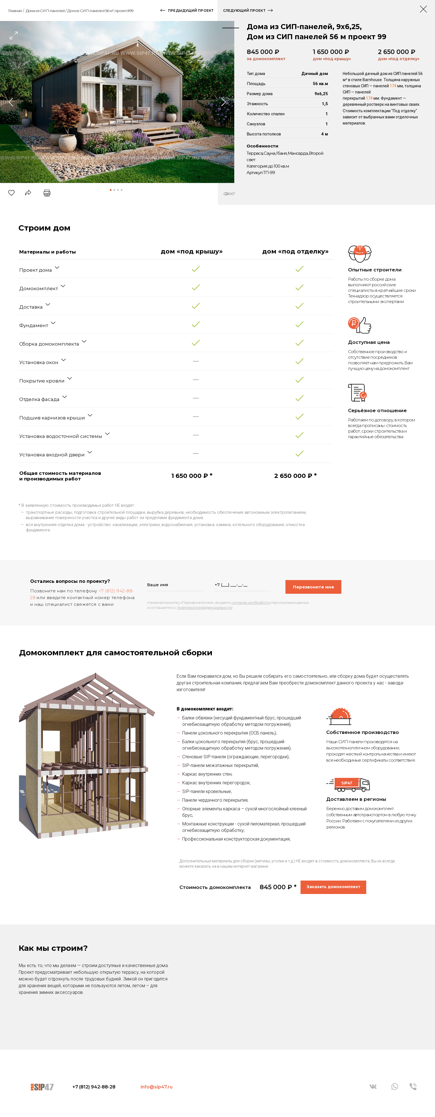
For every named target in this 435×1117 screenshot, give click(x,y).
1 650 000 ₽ (331, 52)
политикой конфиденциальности (204, 607)
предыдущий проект (190, 10)
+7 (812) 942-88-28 (93, 1087)
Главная (15, 10)
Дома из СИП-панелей (45, 10)
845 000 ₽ (263, 52)
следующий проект (244, 10)
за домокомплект (266, 58)
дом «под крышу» (332, 58)
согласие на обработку (251, 602)
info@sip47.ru (156, 1087)
